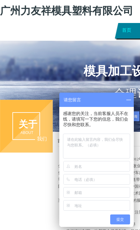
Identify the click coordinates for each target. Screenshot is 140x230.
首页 (126, 30)
